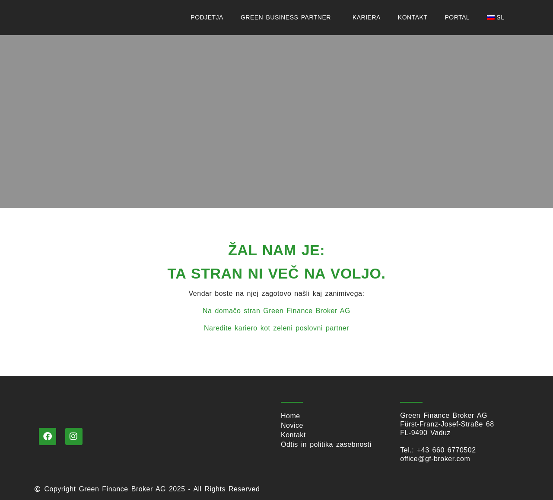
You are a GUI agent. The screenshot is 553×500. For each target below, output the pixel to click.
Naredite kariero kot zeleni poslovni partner (276, 328)
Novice (292, 425)
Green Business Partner (288, 17)
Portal (457, 17)
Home (290, 416)
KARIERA (367, 17)
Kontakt (413, 17)
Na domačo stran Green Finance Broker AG (276, 310)
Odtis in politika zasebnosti (326, 444)
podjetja (207, 17)
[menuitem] (497, 17)
